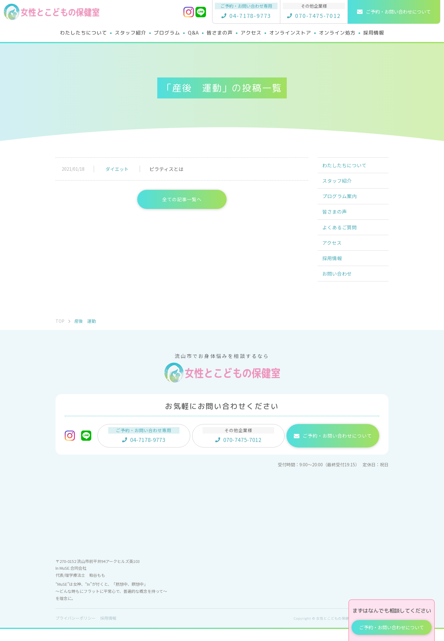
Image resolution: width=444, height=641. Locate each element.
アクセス (333, 251)
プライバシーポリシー (76, 630)
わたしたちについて (345, 166)
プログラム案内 (340, 200)
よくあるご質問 (340, 234)
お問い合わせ (338, 285)
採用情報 (333, 268)
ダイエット (117, 169)
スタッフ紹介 (338, 183)
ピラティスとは (166, 169)
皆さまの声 (335, 217)
